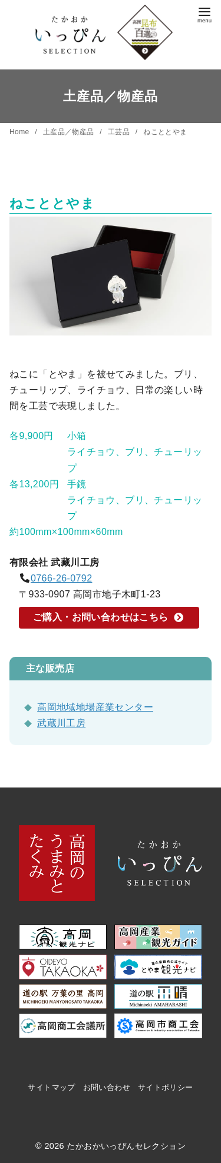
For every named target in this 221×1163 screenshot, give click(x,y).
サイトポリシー (165, 1087)
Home (20, 132)
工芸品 (120, 132)
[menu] (204, 14)
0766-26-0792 (61, 578)
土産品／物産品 (70, 132)
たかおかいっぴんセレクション (126, 1146)
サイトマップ (51, 1087)
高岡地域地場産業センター (95, 707)
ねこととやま (165, 132)
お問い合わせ (106, 1087)
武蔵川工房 (61, 723)
